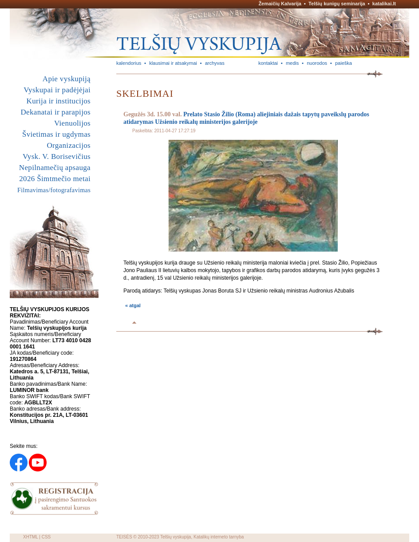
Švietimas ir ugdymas (56, 134)
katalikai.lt (384, 3)
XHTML (30, 536)
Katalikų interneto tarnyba (219, 536)
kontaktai (268, 63)
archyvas (215, 63)
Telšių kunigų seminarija (336, 3)
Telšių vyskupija (175, 536)
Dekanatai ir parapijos (55, 112)
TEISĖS (124, 536)
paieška (343, 63)
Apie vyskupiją (67, 79)
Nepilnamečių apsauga (55, 167)
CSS (46, 536)
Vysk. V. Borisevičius (57, 156)
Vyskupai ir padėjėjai (57, 90)
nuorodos (317, 63)
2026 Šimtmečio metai (55, 178)
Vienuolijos (72, 123)
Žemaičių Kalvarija (279, 3)
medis (292, 63)
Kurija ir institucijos (59, 101)
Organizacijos (69, 145)
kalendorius (128, 63)
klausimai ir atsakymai (173, 63)
